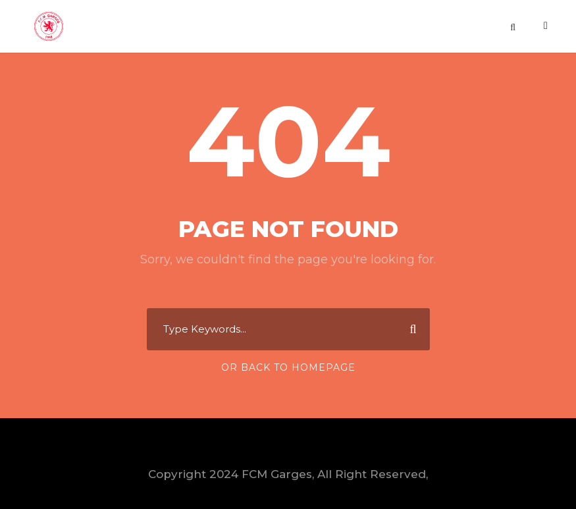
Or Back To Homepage (288, 367)
